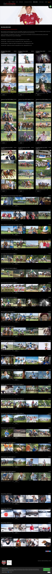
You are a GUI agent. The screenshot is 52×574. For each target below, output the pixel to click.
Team (17, 1)
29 (12, 532)
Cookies (50, 560)
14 (12, 365)
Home (9, 1)
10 (12, 93)
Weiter (3, 94)
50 (12, 234)
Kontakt (46, 1)
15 (47, 189)
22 (12, 263)
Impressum (39, 560)
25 (12, 189)
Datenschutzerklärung (45, 560)
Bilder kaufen (35, 1)
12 (12, 423)
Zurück (15, 51)
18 (47, 141)
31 (12, 220)
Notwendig (10, 572)
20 (47, 93)
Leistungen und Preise (28, 1)
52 (12, 249)
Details (49, 572)
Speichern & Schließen (47, 570)
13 (12, 437)
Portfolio (13, 1)
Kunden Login (41, 1)
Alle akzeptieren (46, 568)
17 (12, 481)
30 (12, 205)
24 (12, 292)
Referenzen (21, 1)
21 (12, 307)
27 (12, 503)
